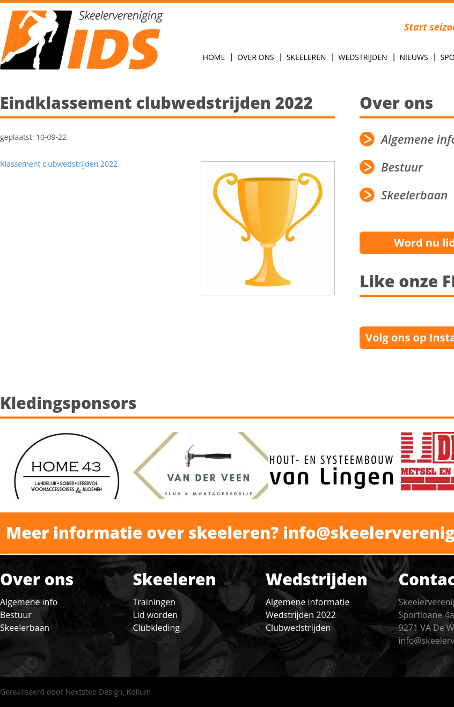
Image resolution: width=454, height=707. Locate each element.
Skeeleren (306, 57)
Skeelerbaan (24, 628)
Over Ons (255, 57)
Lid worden (155, 615)
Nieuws (414, 57)
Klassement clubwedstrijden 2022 (59, 164)
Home (214, 57)
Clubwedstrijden (298, 628)
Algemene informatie (307, 602)
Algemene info (28, 602)
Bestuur (16, 615)
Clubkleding (156, 628)
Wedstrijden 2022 (301, 615)
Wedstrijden (363, 57)
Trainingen (154, 602)
